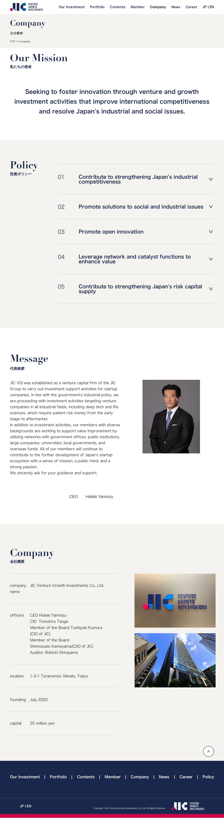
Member (138, 6)
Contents (117, 6)
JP (205, 6)
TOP (12, 41)
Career (191, 6)
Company (158, 6)
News (175, 6)
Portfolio (97, 6)
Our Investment (72, 6)
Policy (208, 777)
